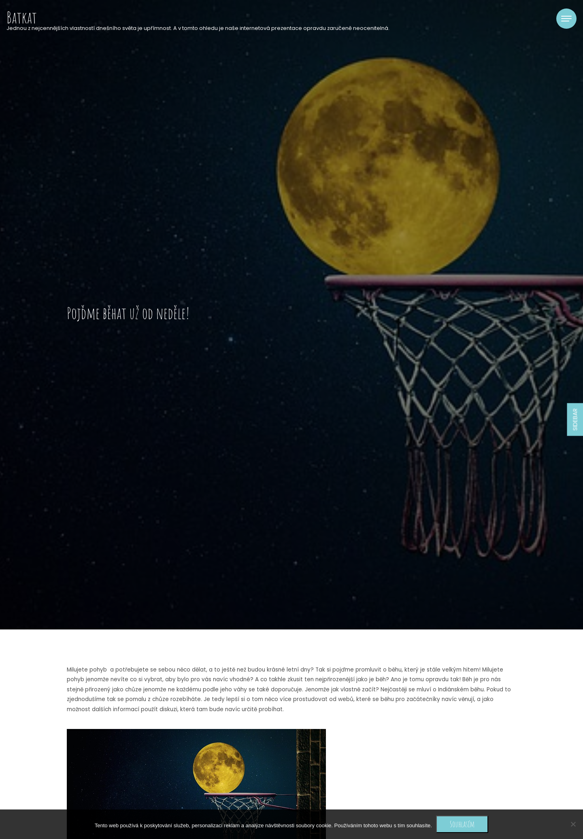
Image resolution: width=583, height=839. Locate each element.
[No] (573, 824)
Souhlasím (462, 824)
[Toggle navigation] (566, 18)
